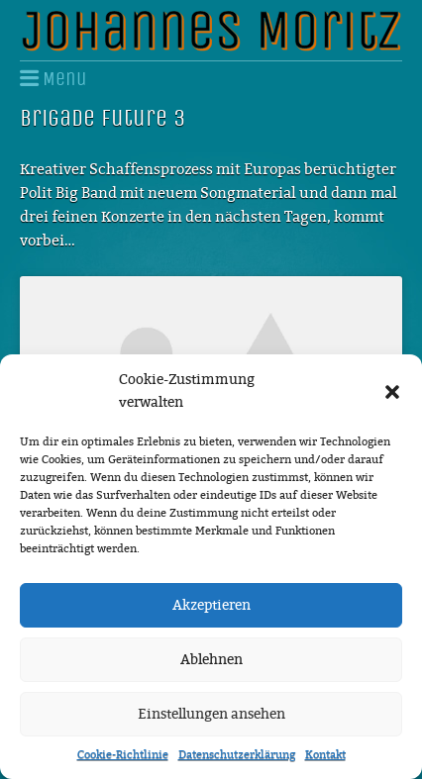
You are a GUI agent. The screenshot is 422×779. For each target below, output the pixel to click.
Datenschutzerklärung (236, 754)
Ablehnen (211, 659)
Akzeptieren (211, 605)
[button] (392, 392)
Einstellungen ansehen (211, 714)
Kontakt (325, 754)
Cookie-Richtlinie (122, 754)
